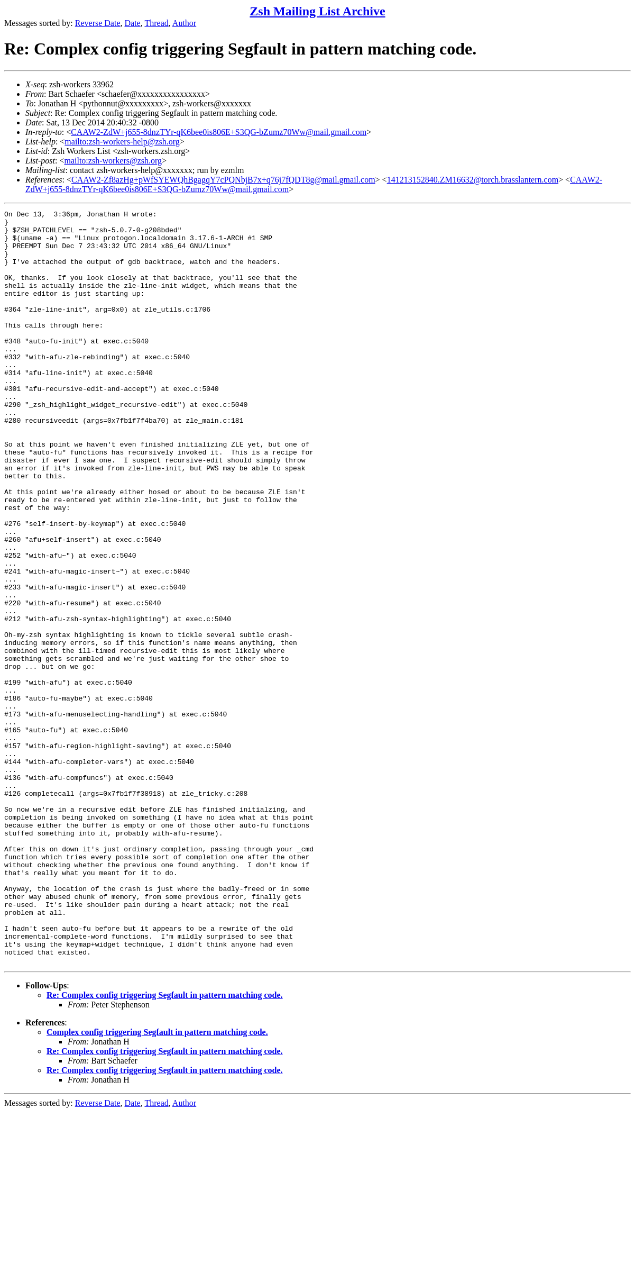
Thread (156, 23)
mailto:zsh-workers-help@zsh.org (122, 141)
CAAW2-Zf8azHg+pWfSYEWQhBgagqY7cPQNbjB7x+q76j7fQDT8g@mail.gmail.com (223, 179)
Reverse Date (98, 23)
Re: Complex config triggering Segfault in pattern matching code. (165, 1145)
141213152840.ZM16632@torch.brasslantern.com (472, 179)
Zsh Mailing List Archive (317, 11)
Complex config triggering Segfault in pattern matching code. (157, 1182)
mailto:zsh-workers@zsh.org (113, 160)
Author (184, 23)
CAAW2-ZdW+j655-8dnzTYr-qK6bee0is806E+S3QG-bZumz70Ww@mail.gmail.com (218, 132)
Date (133, 23)
